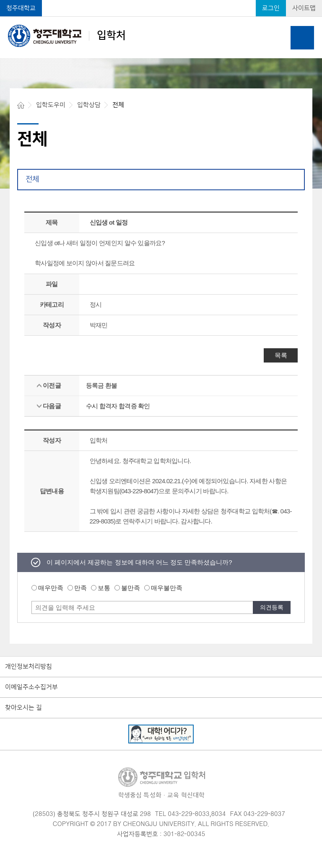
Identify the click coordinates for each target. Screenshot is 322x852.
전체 (32, 179)
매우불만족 (166, 587)
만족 (80, 587)
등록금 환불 (101, 385)
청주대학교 (21, 8)
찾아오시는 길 (23, 707)
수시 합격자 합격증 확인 (118, 405)
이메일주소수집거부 (31, 687)
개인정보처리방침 (28, 666)
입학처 (67, 35)
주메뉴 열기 (302, 37)
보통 (104, 587)
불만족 (130, 587)
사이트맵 (304, 8)
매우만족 (50, 587)
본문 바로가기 (161, 0)
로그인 (271, 8)
